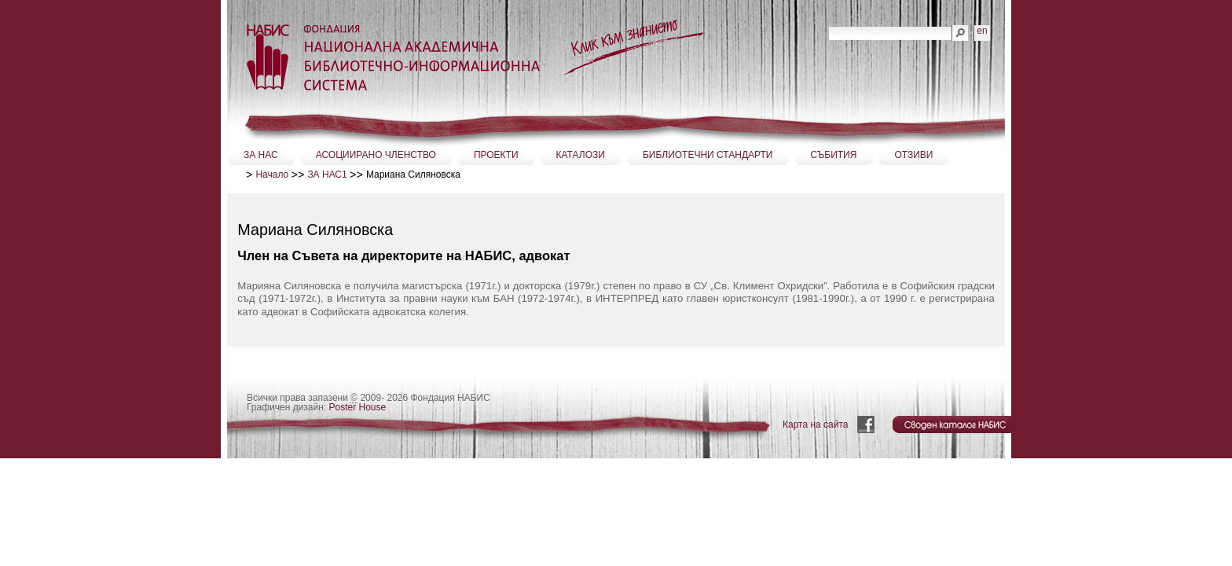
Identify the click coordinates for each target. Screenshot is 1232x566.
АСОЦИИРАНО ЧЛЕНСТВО (376, 154)
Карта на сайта (816, 424)
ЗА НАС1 (326, 174)
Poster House (358, 407)
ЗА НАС (261, 154)
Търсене (828, 24)
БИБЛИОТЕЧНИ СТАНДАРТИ (708, 154)
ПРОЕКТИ (496, 154)
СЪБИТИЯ (834, 154)
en (982, 30)
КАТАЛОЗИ (580, 154)
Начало (271, 174)
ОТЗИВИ (913, 154)
